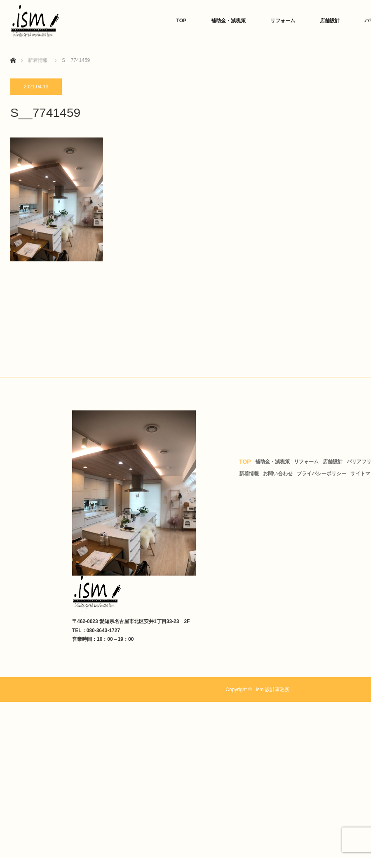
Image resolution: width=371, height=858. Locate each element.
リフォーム (282, 21)
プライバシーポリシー (321, 473)
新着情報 (249, 473)
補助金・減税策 (228, 21)
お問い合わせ (278, 473)
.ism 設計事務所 (271, 689)
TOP (181, 21)
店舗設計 (330, 21)
